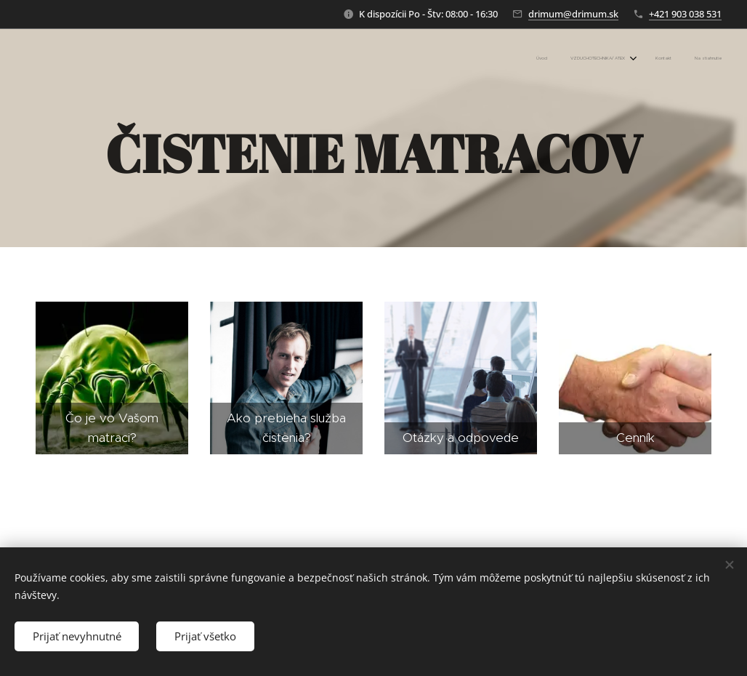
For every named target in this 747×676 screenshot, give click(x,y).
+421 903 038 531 (685, 13)
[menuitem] (648, 59)
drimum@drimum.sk (573, 13)
